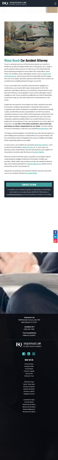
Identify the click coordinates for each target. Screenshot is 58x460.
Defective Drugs (29, 382)
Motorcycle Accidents (29, 407)
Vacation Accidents (29, 389)
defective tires (27, 147)
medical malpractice (33, 164)
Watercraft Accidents (29, 404)
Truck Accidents (29, 402)
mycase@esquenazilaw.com (15, 194)
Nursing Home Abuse (29, 412)
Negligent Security (29, 394)
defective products (41, 145)
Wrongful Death (29, 366)
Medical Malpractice (29, 409)
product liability (38, 152)
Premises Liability (29, 391)
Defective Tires (29, 376)
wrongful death (31, 173)
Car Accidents (29, 369)
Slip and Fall (29, 373)
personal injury (43, 128)
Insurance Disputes (29, 386)
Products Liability (29, 371)
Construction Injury (29, 400)
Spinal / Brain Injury (29, 384)
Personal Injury (29, 364)
